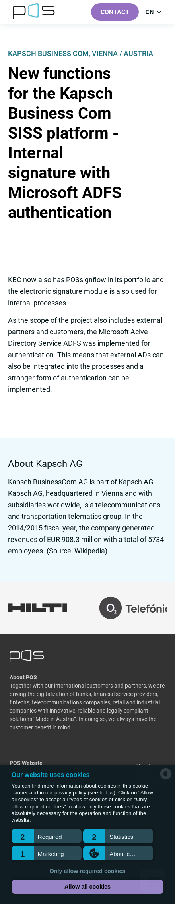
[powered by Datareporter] (165, 779)
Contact (115, 12)
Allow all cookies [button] (87, 886)
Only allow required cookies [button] (87, 871)
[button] (47, 836)
